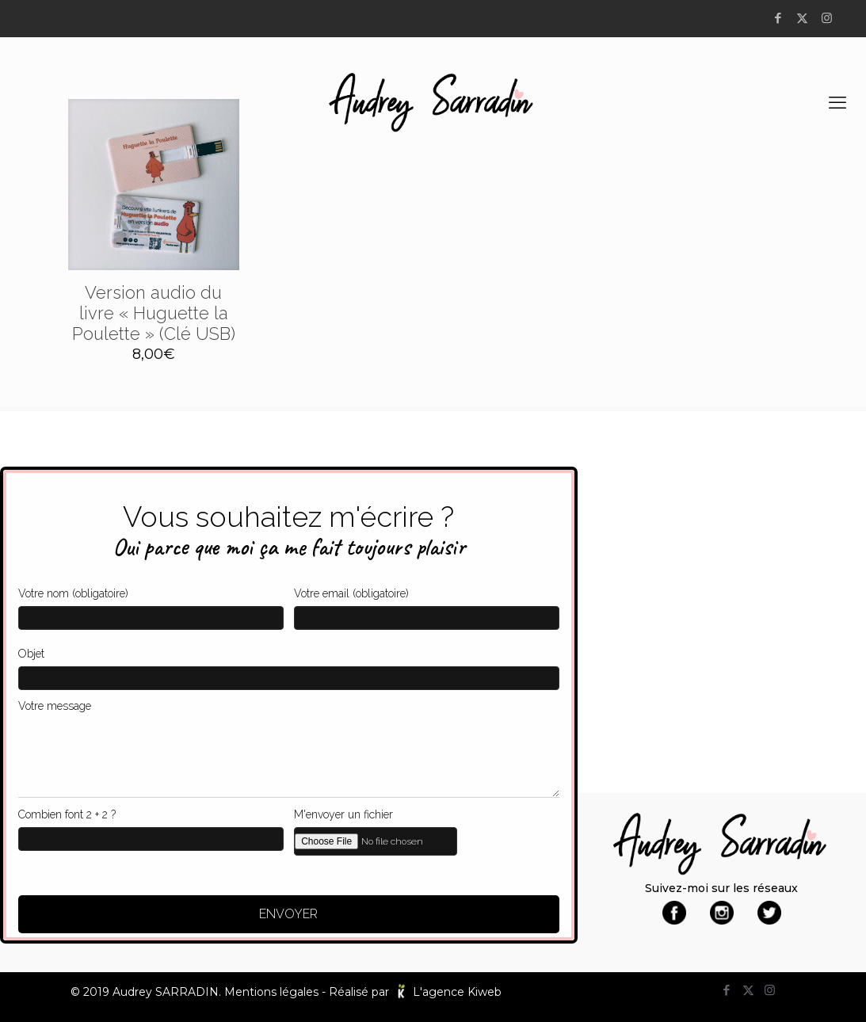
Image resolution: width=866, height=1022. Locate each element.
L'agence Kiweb (457, 992)
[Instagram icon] (829, 17)
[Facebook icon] (780, 17)
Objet (288, 664)
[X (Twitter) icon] (804, 17)
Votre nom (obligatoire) (151, 604)
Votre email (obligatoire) (426, 604)
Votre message (288, 745)
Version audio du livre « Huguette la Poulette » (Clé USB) (153, 313)
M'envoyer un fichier (426, 828)
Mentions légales (271, 992)
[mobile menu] (840, 103)
